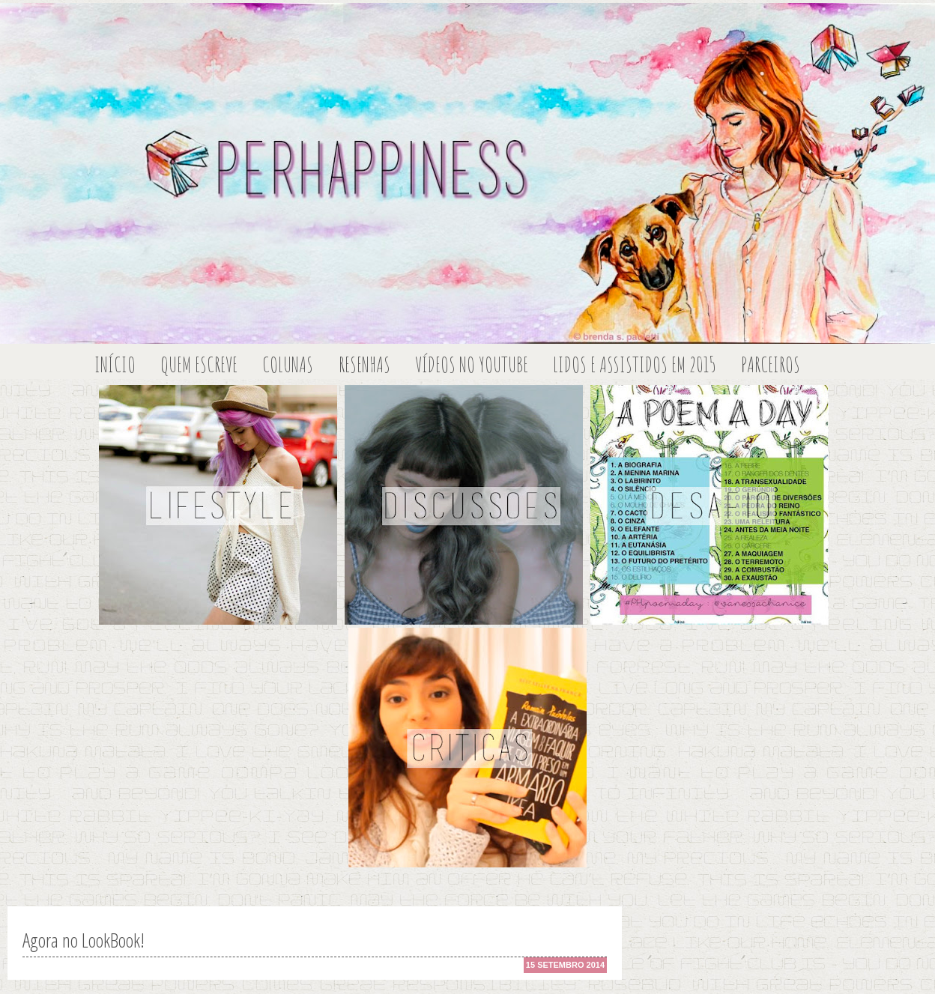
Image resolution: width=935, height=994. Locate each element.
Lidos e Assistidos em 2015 (634, 364)
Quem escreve (198, 364)
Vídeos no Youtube (471, 364)
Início (115, 364)
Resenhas (364, 364)
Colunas (287, 364)
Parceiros (770, 364)
